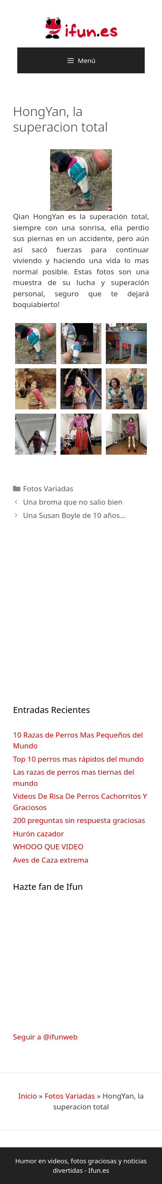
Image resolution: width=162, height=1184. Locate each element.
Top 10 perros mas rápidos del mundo (78, 759)
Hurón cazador (38, 834)
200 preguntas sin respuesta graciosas (79, 820)
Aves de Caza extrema (50, 860)
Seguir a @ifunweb (45, 1037)
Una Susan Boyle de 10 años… (74, 515)
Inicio (27, 1096)
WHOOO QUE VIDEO (48, 846)
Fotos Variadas (48, 488)
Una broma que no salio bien (72, 502)
